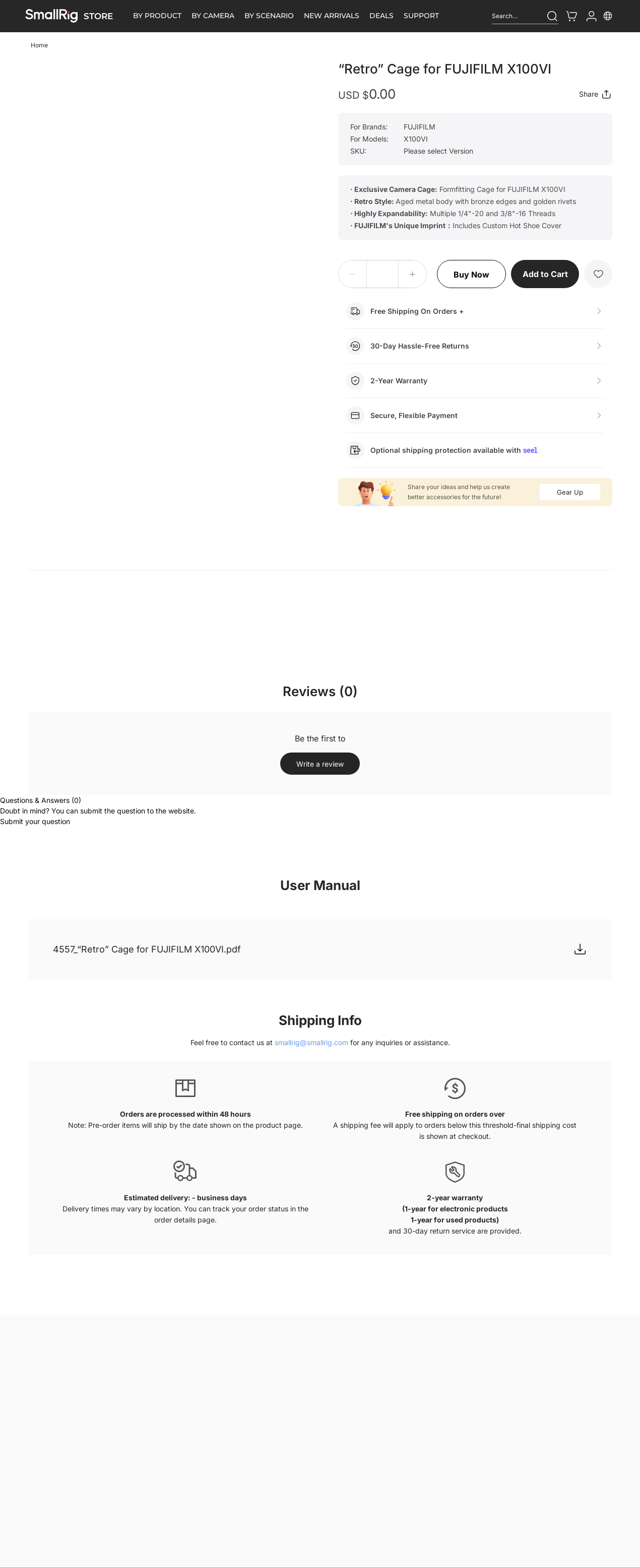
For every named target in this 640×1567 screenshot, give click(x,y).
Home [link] (39, 45)
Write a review (320, 764)
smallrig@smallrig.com (311, 1042)
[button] (353, 274)
